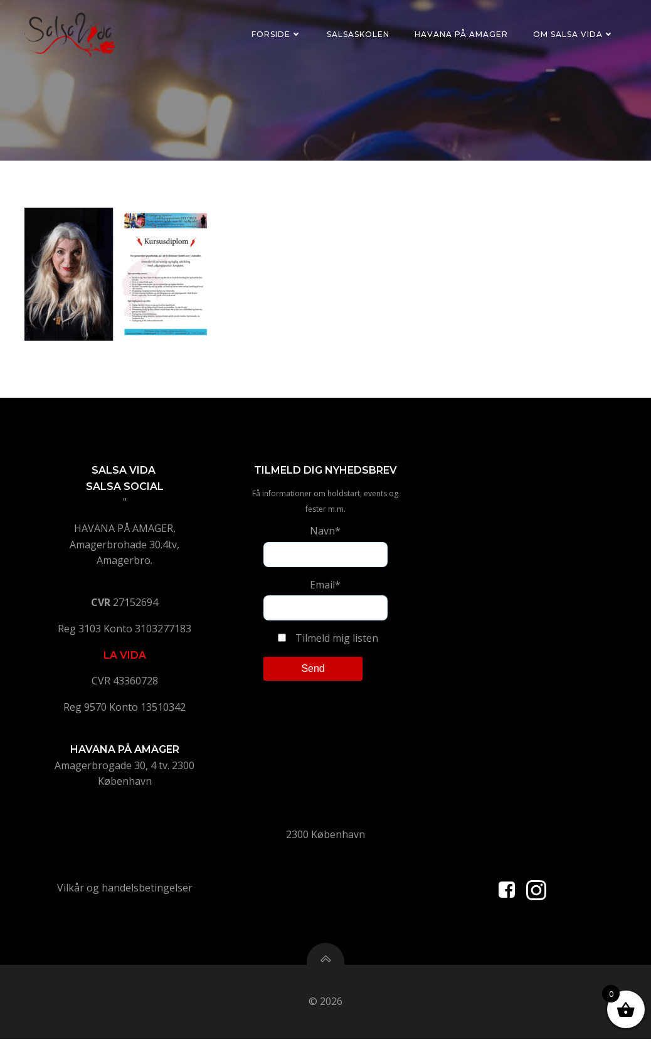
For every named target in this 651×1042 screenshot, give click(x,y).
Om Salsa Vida (573, 34)
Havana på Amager (461, 34)
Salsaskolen (358, 34)
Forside (276, 34)
